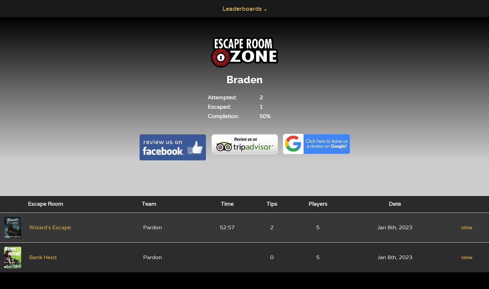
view (467, 227)
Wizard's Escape (50, 227)
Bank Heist (43, 257)
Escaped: (219, 106)
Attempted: (222, 97)
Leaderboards (244, 8)
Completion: (223, 116)
